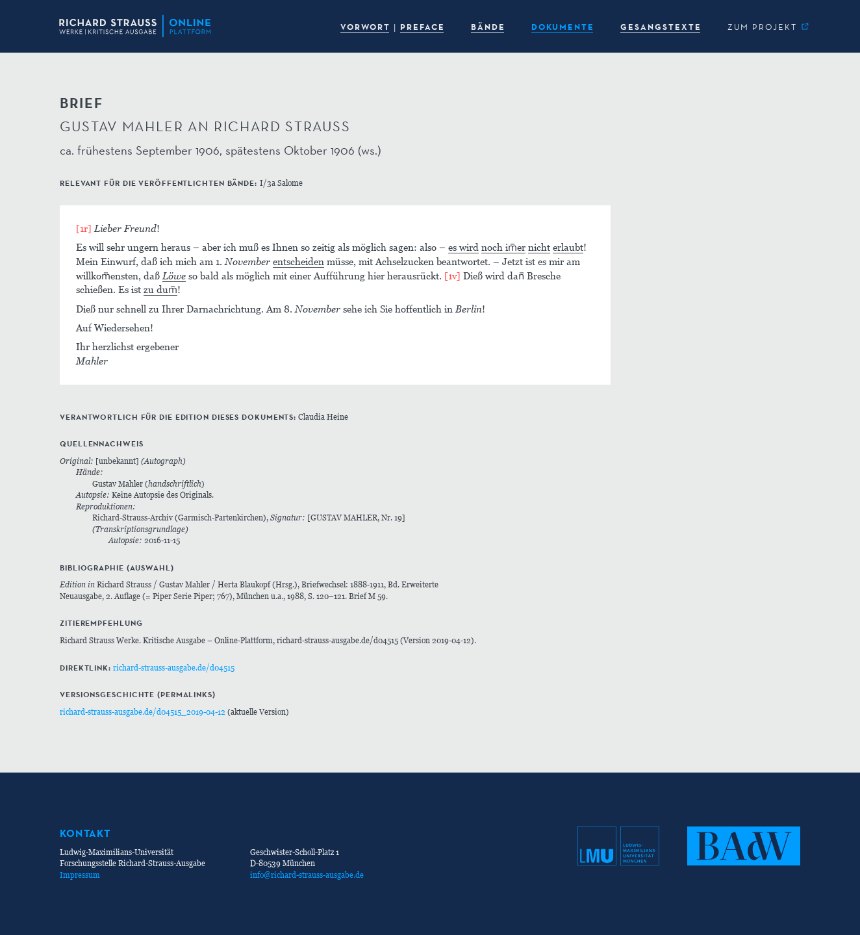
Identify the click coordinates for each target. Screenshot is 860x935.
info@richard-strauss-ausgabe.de (307, 875)
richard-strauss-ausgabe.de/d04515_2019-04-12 (142, 712)
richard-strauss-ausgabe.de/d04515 (173, 667)
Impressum (80, 875)
